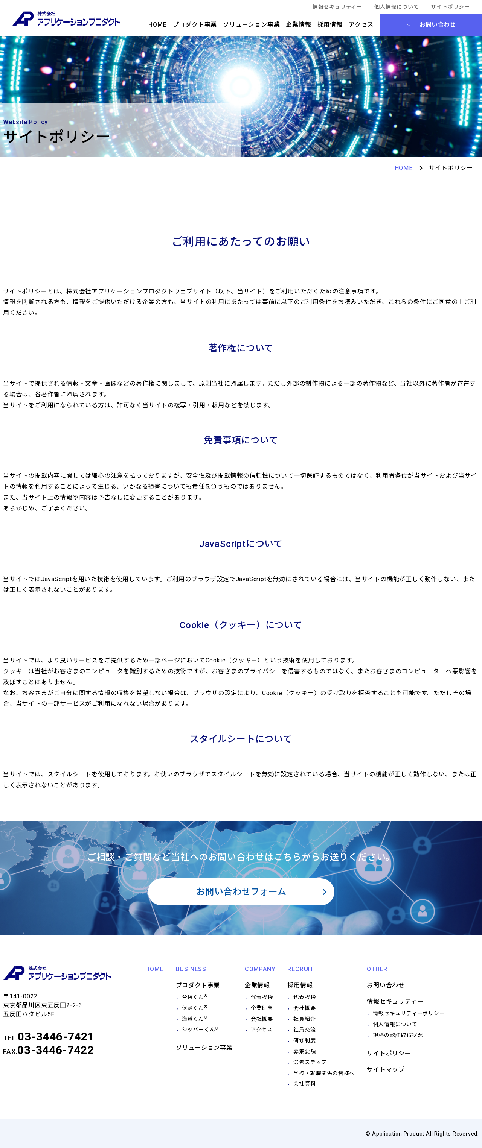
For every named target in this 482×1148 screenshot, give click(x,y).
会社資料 (304, 1084)
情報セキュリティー (337, 7)
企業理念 (262, 1008)
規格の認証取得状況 (398, 1035)
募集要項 (304, 1051)
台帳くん (194, 997)
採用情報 (330, 24)
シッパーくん (200, 1030)
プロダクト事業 (195, 24)
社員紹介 (304, 1019)
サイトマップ (386, 1069)
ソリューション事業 (251, 24)
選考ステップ (310, 1062)
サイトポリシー (450, 7)
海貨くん (194, 1019)
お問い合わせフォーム (241, 892)
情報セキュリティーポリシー (409, 1013)
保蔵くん (194, 1008)
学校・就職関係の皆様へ (324, 1073)
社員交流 (304, 1030)
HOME (157, 24)
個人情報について (396, 7)
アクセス (361, 24)
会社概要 (262, 1019)
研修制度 (304, 1040)
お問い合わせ (386, 985)
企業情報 (298, 24)
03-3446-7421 (56, 1036)
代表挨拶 (262, 997)
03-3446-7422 (55, 1050)
